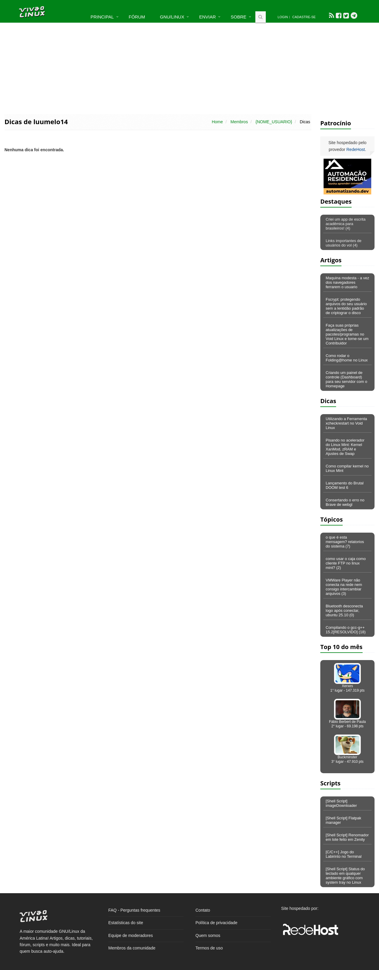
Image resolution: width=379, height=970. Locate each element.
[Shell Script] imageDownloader (341, 803)
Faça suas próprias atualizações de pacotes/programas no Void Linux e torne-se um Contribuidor (347, 334)
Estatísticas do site (125, 922)
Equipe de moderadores (130, 935)
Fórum (137, 16)
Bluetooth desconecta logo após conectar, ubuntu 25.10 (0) (344, 610)
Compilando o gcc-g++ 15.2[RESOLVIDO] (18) (346, 629)
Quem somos (207, 935)
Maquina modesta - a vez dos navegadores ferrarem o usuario (347, 282)
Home (217, 121)
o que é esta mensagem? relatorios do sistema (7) (345, 541)
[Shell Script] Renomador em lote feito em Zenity (347, 837)
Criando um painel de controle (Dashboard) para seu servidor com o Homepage (346, 379)
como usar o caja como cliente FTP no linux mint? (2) (346, 563)
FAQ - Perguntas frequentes (134, 910)
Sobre (238, 16)
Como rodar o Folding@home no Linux (347, 357)
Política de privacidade (216, 922)
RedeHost (356, 149)
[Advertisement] (189, 68)
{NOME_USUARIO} (273, 121)
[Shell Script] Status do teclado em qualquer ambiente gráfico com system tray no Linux (345, 876)
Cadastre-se (304, 17)
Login (283, 17)
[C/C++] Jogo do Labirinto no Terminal (343, 854)
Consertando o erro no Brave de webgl (345, 502)
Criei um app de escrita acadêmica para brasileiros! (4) (346, 223)
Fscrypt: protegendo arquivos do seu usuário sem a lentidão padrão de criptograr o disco (346, 306)
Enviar (207, 16)
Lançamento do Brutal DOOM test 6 (345, 485)
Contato (202, 910)
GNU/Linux (172, 16)
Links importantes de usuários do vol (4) (343, 242)
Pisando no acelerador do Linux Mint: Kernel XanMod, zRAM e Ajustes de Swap (345, 447)
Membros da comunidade (132, 948)
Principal (102, 16)
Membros (239, 121)
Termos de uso (209, 948)
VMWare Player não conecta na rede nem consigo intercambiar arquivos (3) (344, 587)
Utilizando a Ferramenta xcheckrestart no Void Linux (346, 423)
